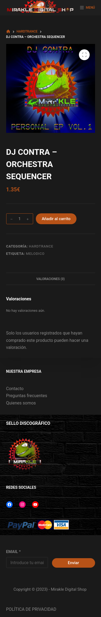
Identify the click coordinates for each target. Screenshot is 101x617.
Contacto (15, 388)
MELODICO (35, 254)
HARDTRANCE (41, 246)
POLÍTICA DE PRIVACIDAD (31, 609)
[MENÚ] (87, 8)
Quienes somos (21, 403)
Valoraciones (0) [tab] (50, 279)
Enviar (73, 562)
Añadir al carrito (56, 218)
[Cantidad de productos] (19, 218)
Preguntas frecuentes (26, 395)
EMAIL (13, 551)
